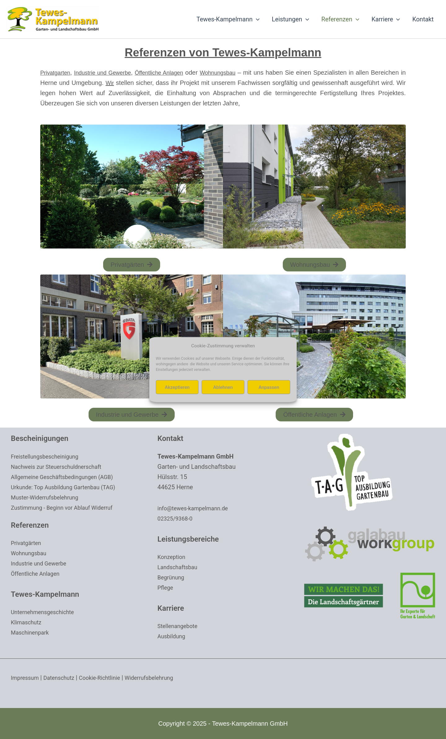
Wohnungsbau (243, 72)
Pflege (166, 587)
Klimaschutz (28, 622)
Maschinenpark (32, 632)
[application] (256, 19)
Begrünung (172, 577)
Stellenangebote (179, 626)
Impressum (26, 677)
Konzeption (172, 557)
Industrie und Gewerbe (111, 72)
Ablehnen (223, 387)
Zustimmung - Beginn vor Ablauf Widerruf (67, 507)
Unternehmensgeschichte (46, 612)
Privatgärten (28, 543)
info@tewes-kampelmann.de (196, 508)
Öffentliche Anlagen (176, 72)
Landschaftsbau (179, 567)
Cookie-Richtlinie (109, 677)
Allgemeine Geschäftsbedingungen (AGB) (68, 477)
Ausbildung (172, 636)
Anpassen (269, 387)
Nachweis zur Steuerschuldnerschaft (61, 466)
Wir (153, 82)
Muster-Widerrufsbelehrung (48, 497)
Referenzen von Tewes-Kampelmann (222, 51)
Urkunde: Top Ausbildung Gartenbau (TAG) (69, 487)
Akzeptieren (177, 387)
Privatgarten (57, 72)
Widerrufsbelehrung (163, 677)
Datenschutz (63, 677)
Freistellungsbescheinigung (48, 456)
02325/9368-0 (176, 518)
